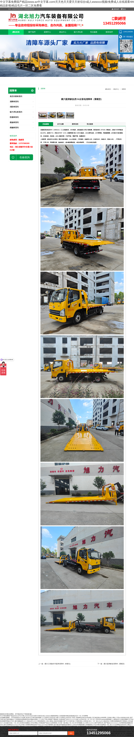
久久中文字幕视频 (47, 724)
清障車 (124, 89)
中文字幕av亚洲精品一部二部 (103, 724)
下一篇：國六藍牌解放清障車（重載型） (111, 664)
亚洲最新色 (89, 724)
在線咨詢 (24, 157)
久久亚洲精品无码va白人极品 (122, 724)
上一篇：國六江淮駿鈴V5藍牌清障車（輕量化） (55, 664)
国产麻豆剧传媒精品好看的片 (63, 724)
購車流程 (75, 124)
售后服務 (93, 32)
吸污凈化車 (78, 32)
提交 (71, 733)
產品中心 (62, 32)
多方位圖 (60, 124)
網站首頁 (15, 32)
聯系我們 (115, 9)
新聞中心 (47, 32)
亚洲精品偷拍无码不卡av (33, 724)
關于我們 (31, 32)
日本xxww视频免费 (79, 724)
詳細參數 (46, 124)
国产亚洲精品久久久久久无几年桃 (14, 724)
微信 (123, 9)
